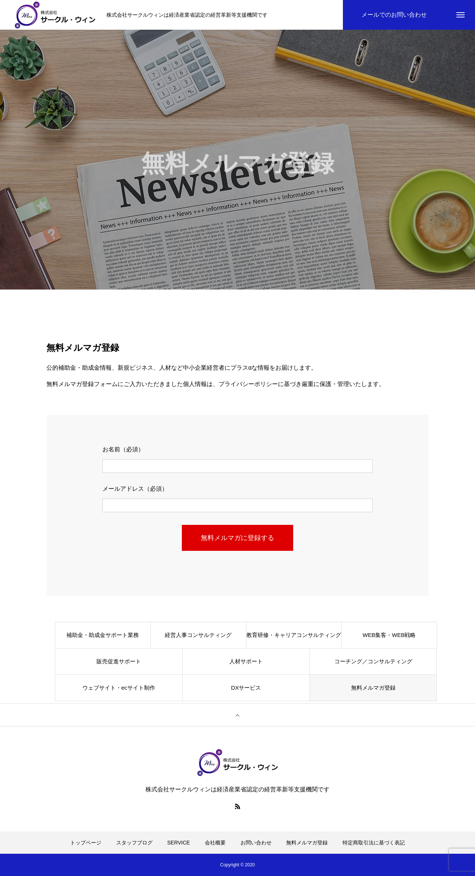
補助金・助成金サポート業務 (102, 635)
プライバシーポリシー (248, 384)
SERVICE (178, 843)
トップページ (85, 843)
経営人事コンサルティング (198, 635)
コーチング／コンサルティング (373, 661)
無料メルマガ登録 (373, 687)
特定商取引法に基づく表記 (374, 843)
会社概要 (215, 843)
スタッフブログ (134, 843)
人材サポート (246, 661)
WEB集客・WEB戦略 (389, 635)
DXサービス (246, 687)
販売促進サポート (118, 661)
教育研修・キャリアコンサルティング (293, 635)
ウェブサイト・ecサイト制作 (118, 687)
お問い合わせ (256, 843)
